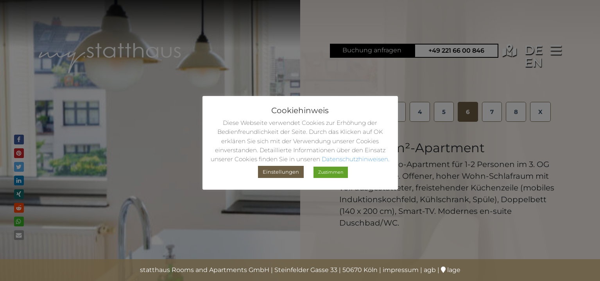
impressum (401, 270)
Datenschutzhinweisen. (355, 159)
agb (430, 270)
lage (450, 270)
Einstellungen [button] (281, 172)
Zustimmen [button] (330, 172)
